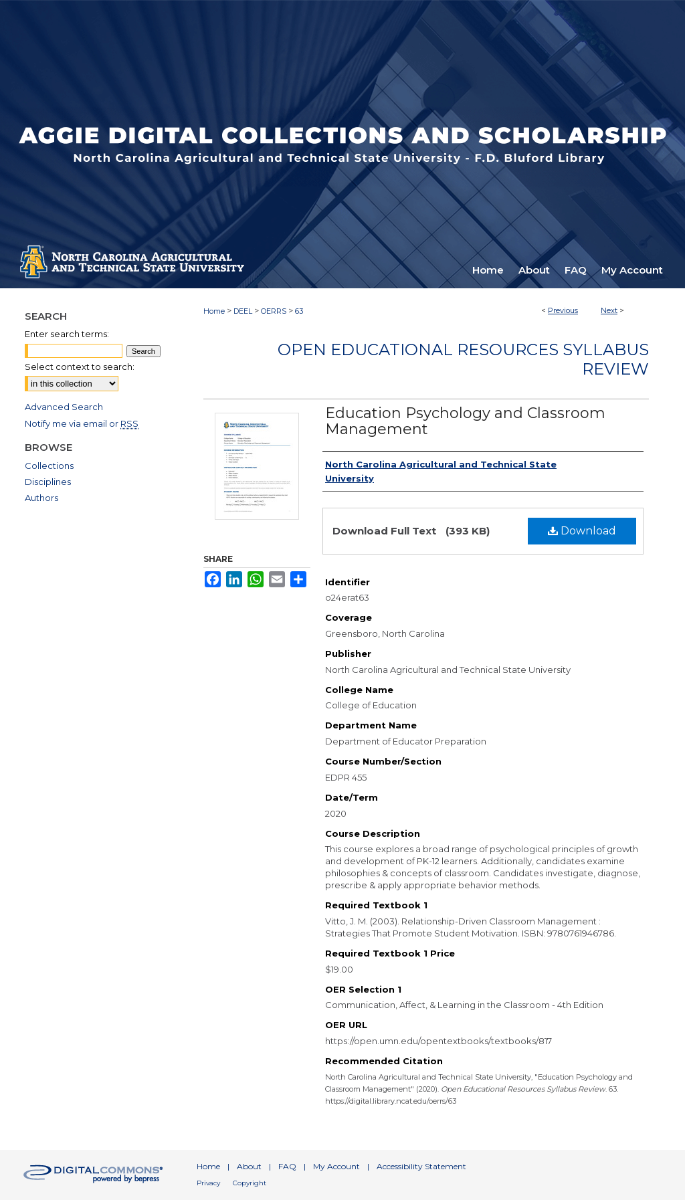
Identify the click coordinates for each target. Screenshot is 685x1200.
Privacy (208, 1183)
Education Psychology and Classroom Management (465, 421)
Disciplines (48, 481)
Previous (563, 310)
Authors (41, 497)
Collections (49, 465)
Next (609, 310)
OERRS (273, 311)
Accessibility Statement (421, 1166)
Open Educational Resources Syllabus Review (463, 359)
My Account (336, 1166)
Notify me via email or (81, 423)
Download (582, 530)
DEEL (242, 311)
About (249, 1166)
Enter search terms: (67, 333)
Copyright (249, 1183)
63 (299, 311)
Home (214, 311)
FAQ (287, 1166)
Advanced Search (64, 406)
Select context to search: (79, 366)
